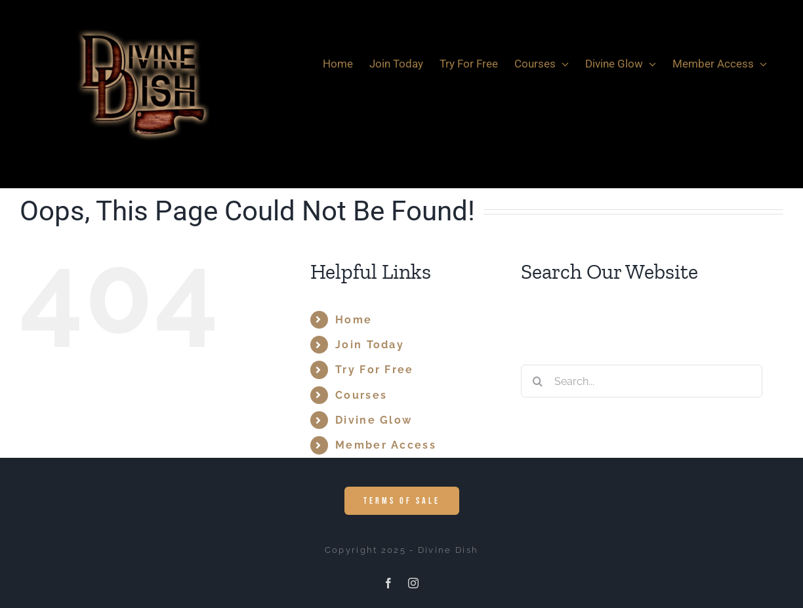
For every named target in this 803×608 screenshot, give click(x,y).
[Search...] (641, 381)
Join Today (369, 344)
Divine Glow (373, 420)
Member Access (385, 445)
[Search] (537, 381)
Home (353, 320)
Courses (361, 395)
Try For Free (374, 369)
